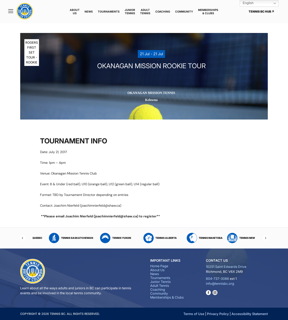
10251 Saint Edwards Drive (226, 267)
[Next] (265, 238)
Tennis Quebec (105, 238)
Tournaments (109, 11)
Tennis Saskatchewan (149, 238)
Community (184, 11)
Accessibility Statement (249, 314)
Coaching (162, 11)
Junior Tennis (130, 11)
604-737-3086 (217, 279)
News (89, 11)
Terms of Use (193, 314)
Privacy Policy (218, 314)
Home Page (159, 266)
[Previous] (22, 238)
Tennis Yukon (194, 238)
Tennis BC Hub (261, 11)
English (245, 3)
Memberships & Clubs (208, 11)
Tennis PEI (60, 238)
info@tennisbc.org (220, 283)
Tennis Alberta (238, 238)
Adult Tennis (145, 11)
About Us (75, 11)
